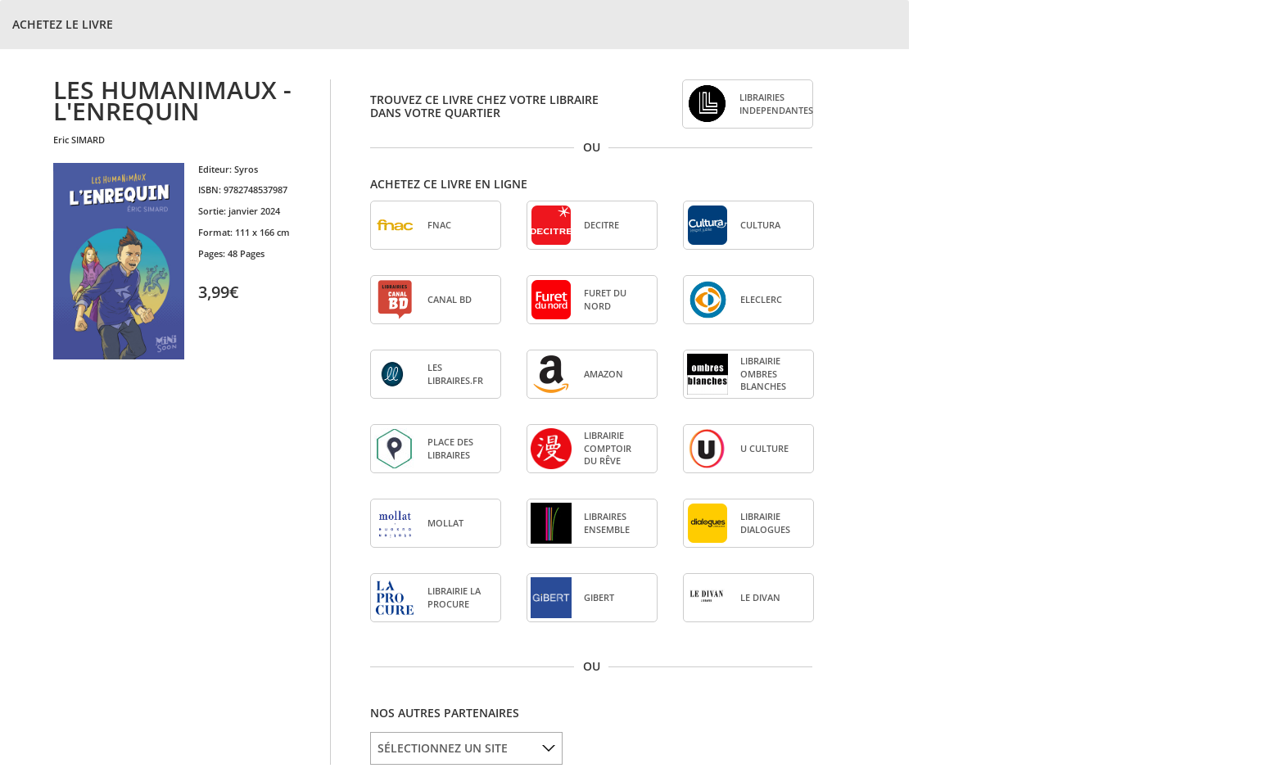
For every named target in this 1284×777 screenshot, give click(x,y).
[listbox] (466, 748)
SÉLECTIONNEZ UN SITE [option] (443, 748)
